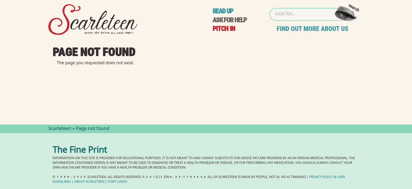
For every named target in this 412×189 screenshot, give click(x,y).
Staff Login (117, 182)
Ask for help (230, 20)
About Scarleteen (89, 182)
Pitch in (224, 29)
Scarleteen (59, 129)
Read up (223, 11)
